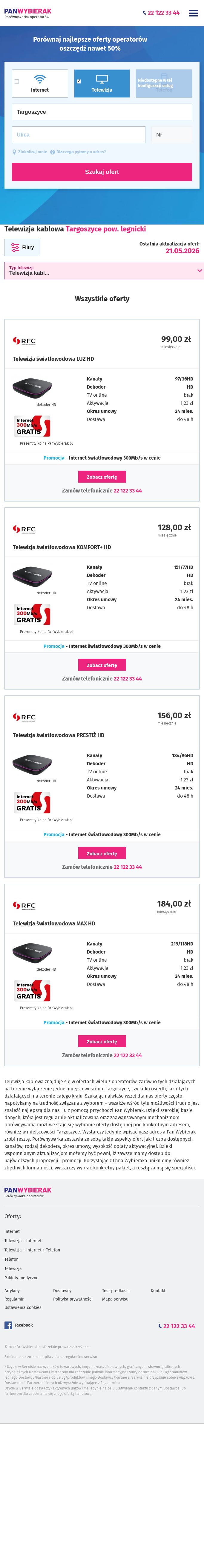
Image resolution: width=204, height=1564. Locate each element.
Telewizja (13, 1269)
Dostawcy (62, 1291)
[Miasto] (102, 112)
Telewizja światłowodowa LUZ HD (53, 359)
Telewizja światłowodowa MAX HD (54, 924)
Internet (12, 1232)
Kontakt (158, 1291)
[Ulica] (78, 134)
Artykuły (12, 1291)
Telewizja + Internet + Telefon (32, 1250)
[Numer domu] (171, 134)
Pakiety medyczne (21, 1278)
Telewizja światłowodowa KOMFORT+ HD (62, 547)
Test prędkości (116, 1291)
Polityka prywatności (73, 1299)
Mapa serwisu (115, 1299)
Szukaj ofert (102, 172)
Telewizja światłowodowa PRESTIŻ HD (59, 735)
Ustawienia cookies (23, 1308)
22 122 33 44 (128, 491)
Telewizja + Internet (23, 1241)
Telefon (11, 1259)
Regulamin (14, 1299)
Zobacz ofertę (102, 477)
